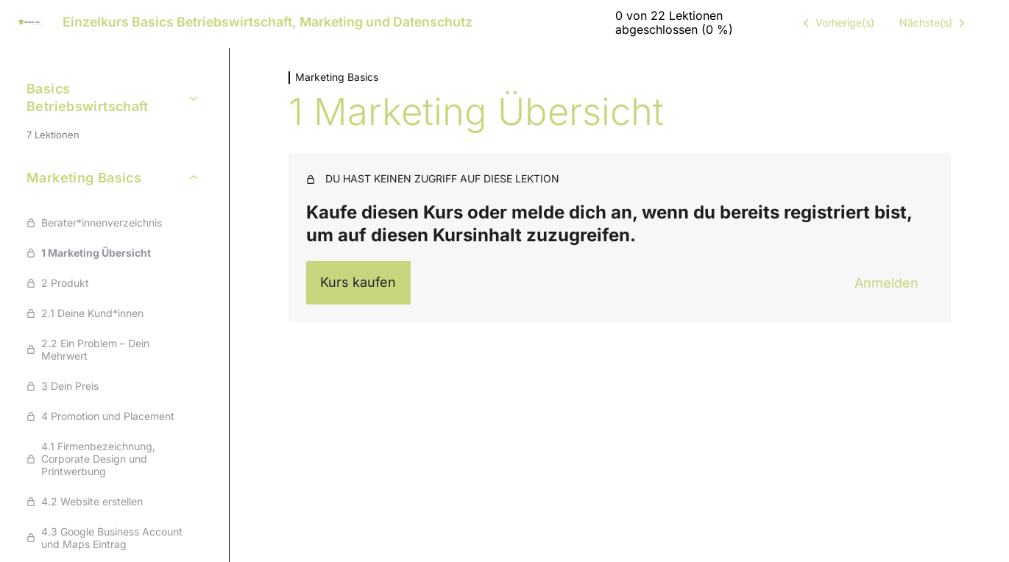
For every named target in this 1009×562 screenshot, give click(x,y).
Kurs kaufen (358, 282)
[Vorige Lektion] (836, 22)
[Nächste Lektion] (935, 22)
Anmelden (886, 283)
